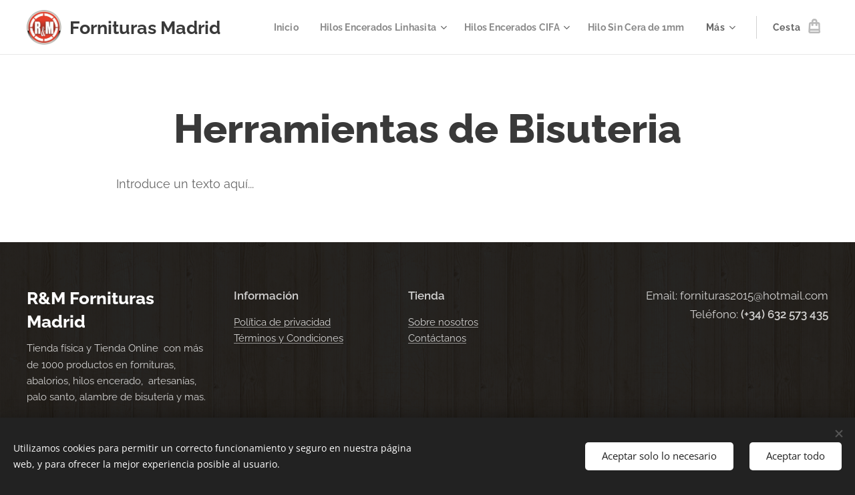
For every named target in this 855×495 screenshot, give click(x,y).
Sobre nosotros (443, 322)
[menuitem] (268, 27)
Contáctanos (437, 338)
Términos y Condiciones (288, 338)
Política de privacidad (282, 322)
